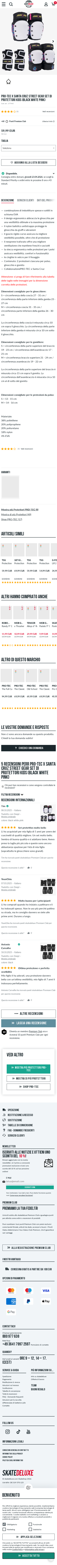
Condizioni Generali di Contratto (15, 1450)
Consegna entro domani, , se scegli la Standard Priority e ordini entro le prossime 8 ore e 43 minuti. (28, 178)
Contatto (6, 1405)
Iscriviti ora (30, 1187)
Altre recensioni (28, 1014)
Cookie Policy (7, 1457)
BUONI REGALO (38, 1389)
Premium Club (35, 1031)
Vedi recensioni (48, 111)
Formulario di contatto (40, 1345)
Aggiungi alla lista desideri (28, 162)
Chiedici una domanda (28, 748)
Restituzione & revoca (11, 1382)
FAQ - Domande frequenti (18, 1130)
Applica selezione (28, 1537)
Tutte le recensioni (9, 1394)
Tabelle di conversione (17, 1125)
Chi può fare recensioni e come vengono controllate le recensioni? (28, 786)
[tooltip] (54, 121)
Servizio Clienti (13, 1135)
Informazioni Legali (13, 1441)
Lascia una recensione (28, 1023)
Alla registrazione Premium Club (28, 1248)
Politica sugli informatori (12, 1460)
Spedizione (10, 1110)
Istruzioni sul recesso (10, 1385)
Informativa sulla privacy (12, 1454)
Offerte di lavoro (37, 1379)
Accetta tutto (28, 1555)
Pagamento (6, 1379)
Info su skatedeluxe (38, 1376)
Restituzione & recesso (17, 1115)
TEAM (33, 1385)
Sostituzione (12, 1120)
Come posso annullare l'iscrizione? (21, 1195)
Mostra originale (8, 817)
